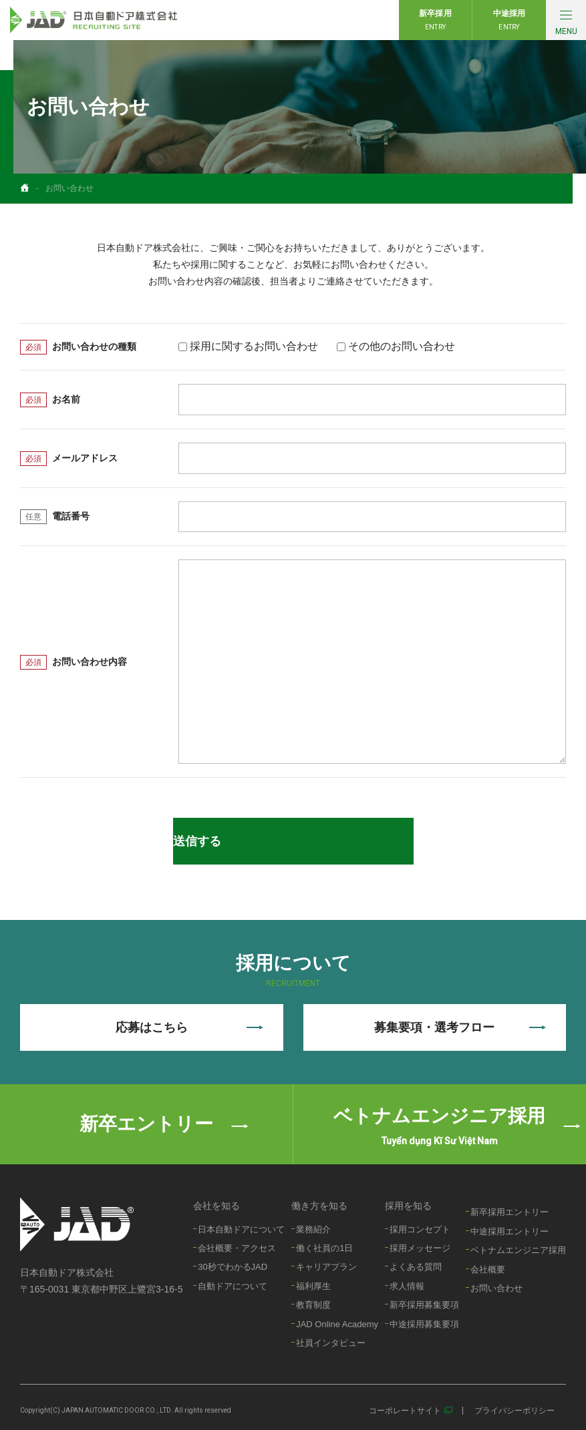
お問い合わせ (496, 1288)
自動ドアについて (232, 1286)
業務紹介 (313, 1229)
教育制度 (313, 1305)
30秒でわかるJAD (232, 1267)
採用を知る (408, 1205)
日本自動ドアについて (241, 1229)
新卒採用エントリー (509, 1212)
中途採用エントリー (509, 1231)
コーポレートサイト (405, 1411)
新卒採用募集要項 (424, 1305)
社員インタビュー (330, 1343)
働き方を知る (319, 1205)
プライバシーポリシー (514, 1411)
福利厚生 (313, 1286)
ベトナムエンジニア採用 (518, 1250)
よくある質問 (416, 1267)
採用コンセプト (420, 1229)
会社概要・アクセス (237, 1248)
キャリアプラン (326, 1267)
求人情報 (407, 1286)
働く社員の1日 (324, 1248)
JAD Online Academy (337, 1324)
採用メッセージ (420, 1248)
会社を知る (216, 1205)
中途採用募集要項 (424, 1324)
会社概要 (487, 1269)
